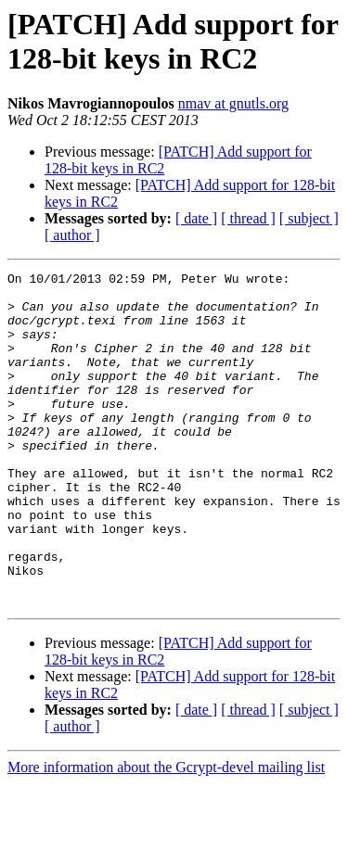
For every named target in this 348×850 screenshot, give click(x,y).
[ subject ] (309, 218)
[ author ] (72, 235)
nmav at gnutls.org (233, 103)
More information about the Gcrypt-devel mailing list (166, 834)
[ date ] (196, 218)
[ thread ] (248, 218)
